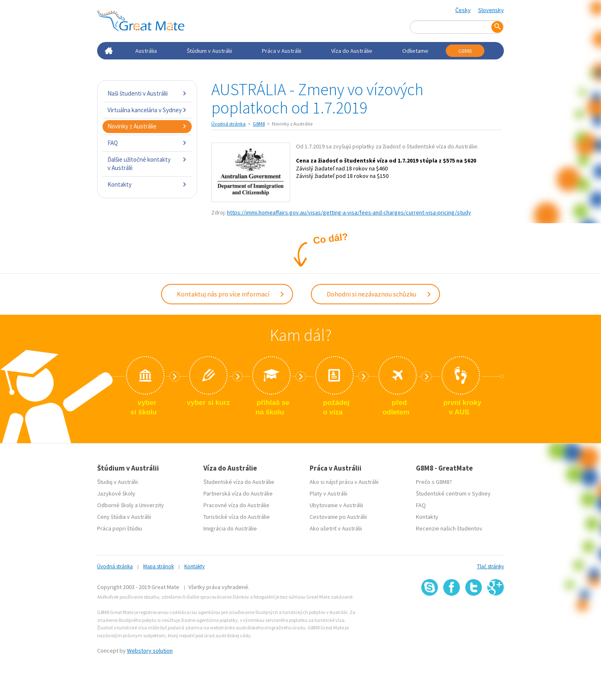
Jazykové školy (116, 493)
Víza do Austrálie (351, 50)
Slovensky (491, 10)
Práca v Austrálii (281, 50)
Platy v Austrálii (328, 493)
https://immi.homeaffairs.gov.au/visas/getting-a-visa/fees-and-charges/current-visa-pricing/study (349, 212)
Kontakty (147, 184)
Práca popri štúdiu (119, 528)
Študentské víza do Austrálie (238, 482)
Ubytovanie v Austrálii (336, 505)
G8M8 (465, 50)
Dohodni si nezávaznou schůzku (379, 294)
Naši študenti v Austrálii (147, 93)
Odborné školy (115, 505)
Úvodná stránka (228, 124)
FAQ (147, 143)
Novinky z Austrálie (147, 126)
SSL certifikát (474, 614)
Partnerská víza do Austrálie (238, 493)
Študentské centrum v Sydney (453, 493)
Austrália (146, 50)
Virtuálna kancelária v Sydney (147, 110)
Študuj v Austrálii (117, 482)
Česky (463, 10)
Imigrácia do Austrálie (230, 528)
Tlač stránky (490, 566)
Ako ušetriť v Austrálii (336, 528)
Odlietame (415, 50)
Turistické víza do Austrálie (236, 516)
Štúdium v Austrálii (209, 50)
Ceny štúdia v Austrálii (124, 516)
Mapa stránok (158, 566)
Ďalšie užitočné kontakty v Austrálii (147, 163)
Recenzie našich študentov (449, 528)
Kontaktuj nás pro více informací (231, 294)
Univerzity (151, 505)
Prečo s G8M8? (434, 482)
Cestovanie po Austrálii (338, 516)
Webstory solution (150, 650)
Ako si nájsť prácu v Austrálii (344, 482)
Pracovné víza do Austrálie (236, 505)
